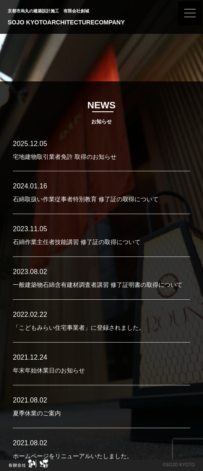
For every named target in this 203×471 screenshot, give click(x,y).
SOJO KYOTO (180, 464)
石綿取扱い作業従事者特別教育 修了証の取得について (85, 199)
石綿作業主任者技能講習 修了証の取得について (76, 241)
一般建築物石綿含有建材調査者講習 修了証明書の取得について (97, 284)
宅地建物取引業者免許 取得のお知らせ (64, 156)
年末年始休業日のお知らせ (49, 370)
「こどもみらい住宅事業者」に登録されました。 (79, 327)
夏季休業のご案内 (37, 413)
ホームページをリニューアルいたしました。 (73, 456)
